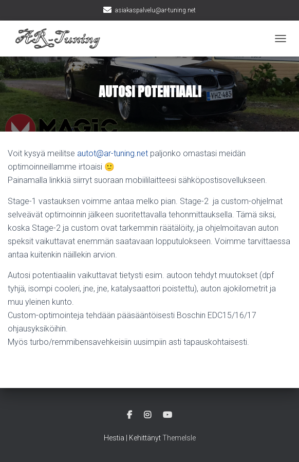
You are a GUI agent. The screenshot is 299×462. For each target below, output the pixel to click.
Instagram (147, 415)
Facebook (129, 415)
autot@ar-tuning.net (112, 153)
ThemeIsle (179, 438)
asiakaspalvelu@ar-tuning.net (155, 10)
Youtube (167, 415)
